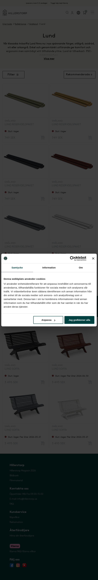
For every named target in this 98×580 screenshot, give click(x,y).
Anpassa (48, 320)
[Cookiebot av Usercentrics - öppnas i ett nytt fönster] (72, 258)
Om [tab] (81, 267)
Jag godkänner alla (79, 320)
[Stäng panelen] (93, 258)
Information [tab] (49, 267)
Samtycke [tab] (17, 267)
